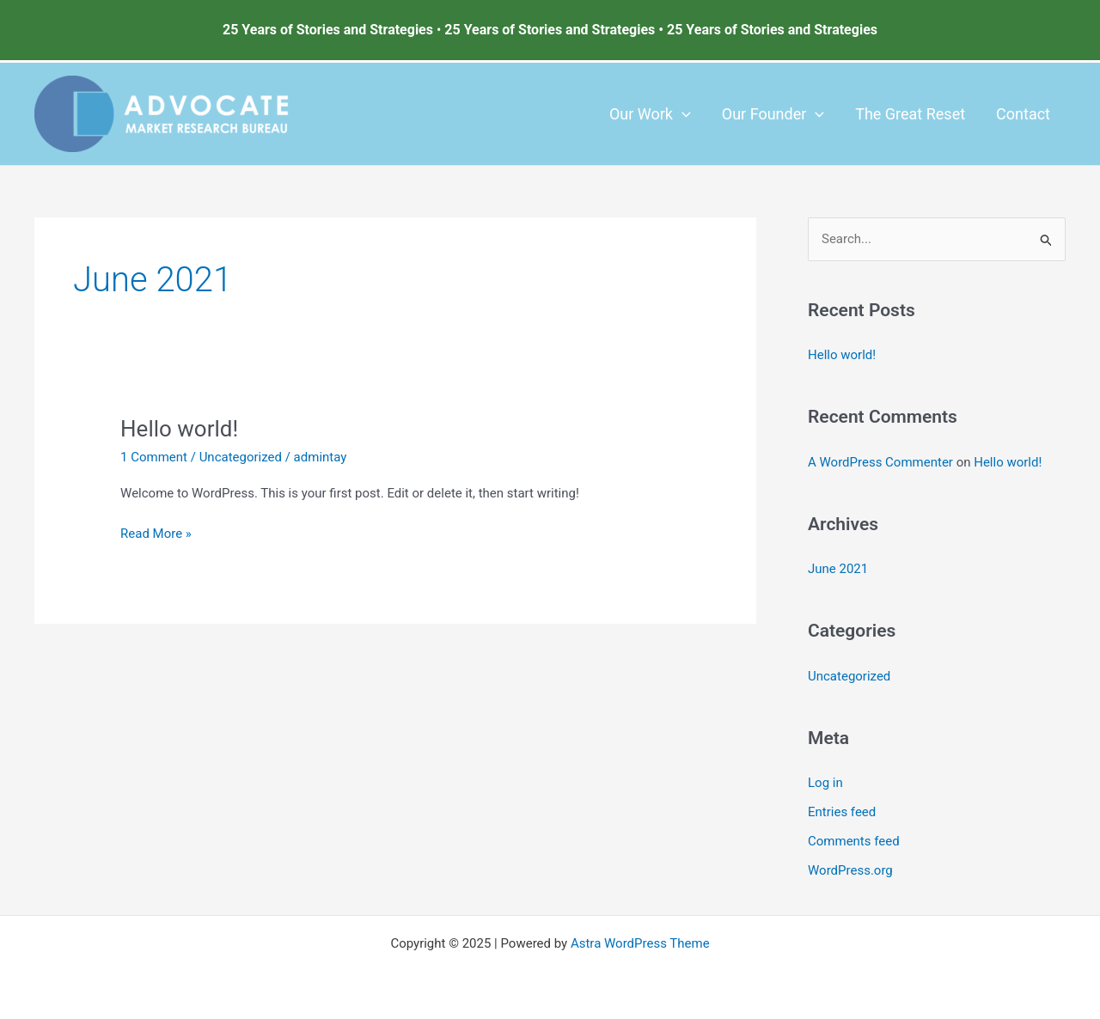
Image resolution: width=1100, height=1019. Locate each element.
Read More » (156, 532)
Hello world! (179, 429)
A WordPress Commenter (880, 462)
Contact (1023, 114)
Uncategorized (240, 457)
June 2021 (838, 569)
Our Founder (773, 114)
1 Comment (153, 457)
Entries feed (842, 812)
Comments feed (854, 841)
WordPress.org (850, 870)
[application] (682, 114)
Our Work (650, 114)
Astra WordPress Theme (640, 943)
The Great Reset (910, 114)
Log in (825, 782)
